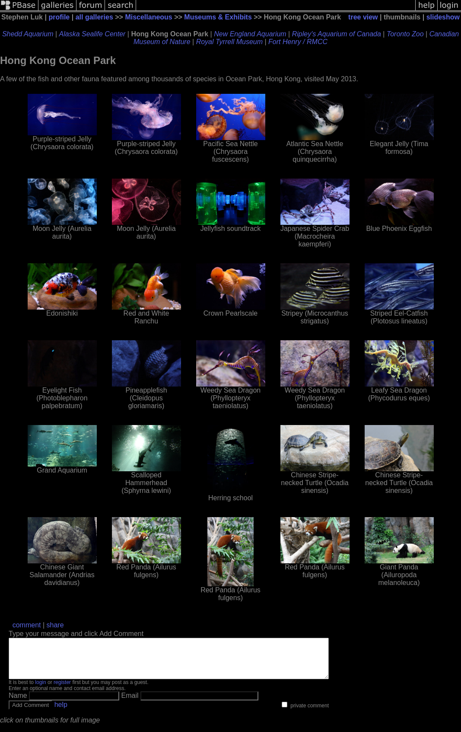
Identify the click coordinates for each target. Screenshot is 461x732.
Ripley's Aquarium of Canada (336, 34)
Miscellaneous (148, 17)
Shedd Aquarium (28, 34)
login (40, 690)
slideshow (443, 17)
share (55, 625)
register (62, 690)
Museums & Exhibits (217, 17)
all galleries (94, 17)
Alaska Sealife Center (92, 34)
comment (27, 625)
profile (59, 17)
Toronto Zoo (405, 34)
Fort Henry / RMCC (297, 41)
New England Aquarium (250, 34)
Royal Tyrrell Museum (229, 41)
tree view (363, 17)
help (60, 712)
